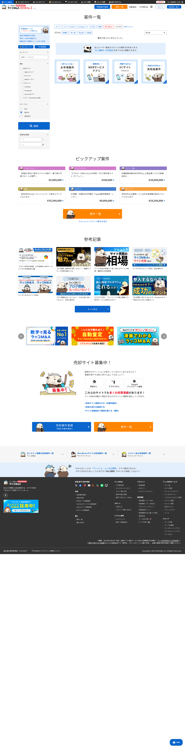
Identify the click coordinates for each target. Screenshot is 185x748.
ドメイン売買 (169, 697)
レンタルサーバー (170, 688)
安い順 (73, 32)
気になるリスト (26, 47)
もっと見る (98, 503)
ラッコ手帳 (168, 716)
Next (164, 530)
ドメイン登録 (169, 694)
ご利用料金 (143, 6)
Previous (21, 530)
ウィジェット (120, 713)
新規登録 (142, 679)
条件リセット (128, 27)
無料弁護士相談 (121, 688)
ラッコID (167, 679)
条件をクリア (43, 328)
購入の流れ (80, 716)
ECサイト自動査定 (83, 704)
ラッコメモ (168, 728)
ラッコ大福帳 (169, 719)
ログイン (160, 7)
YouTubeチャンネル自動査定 (87, 698)
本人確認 (99, 50)
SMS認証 (109, 50)
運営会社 (142, 710)
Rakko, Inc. (163, 745)
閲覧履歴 (42, 47)
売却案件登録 (102, 6)
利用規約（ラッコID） (146, 694)
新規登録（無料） (174, 7)
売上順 (81, 32)
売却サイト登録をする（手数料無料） (101, 597)
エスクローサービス (123, 682)
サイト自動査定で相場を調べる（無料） (102, 604)
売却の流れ (80, 692)
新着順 (65, 32)
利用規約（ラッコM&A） (147, 697)
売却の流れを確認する (95, 600)
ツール (166, 707)
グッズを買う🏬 (144, 716)
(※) (35, 8)
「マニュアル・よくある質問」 (104, 662)
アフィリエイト (169, 704)
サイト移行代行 (121, 685)
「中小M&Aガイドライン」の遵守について (45, 745)
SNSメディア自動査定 (84, 701)
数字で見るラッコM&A (124, 691)
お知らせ (119, 700)
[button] (89, 679)
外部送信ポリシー (145, 704)
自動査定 (133, 6)
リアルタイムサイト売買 (172, 691)
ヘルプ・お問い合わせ (123, 704)
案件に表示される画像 (96, 737)
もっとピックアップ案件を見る (93, 415)
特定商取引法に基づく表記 (148, 707)
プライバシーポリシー (146, 700)
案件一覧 (119, 6)
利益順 (89, 32)
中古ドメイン (169, 700)
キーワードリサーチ (171, 685)
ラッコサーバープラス (172, 722)
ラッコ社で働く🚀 (145, 713)
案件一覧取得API (122, 716)
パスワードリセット (146, 685)
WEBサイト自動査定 (83, 695)
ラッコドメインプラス (172, 725)
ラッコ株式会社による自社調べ (168, 734)
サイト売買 (168, 682)
